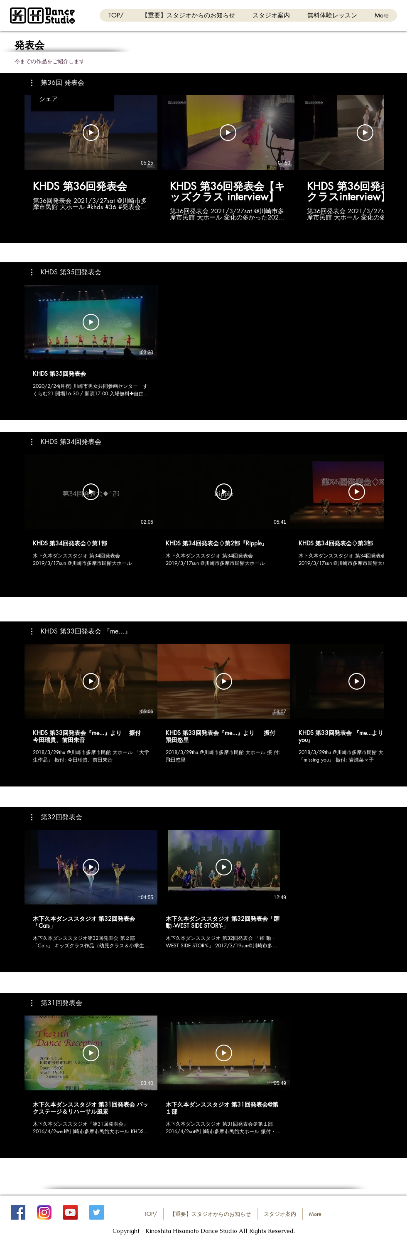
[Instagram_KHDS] (44, 1212)
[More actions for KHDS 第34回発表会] (66, 442)
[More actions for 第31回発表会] (56, 1003)
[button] (57, 82)
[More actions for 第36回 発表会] (57, 82)
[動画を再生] (91, 132)
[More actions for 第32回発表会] (56, 817)
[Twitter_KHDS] (96, 1212)
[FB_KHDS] (18, 1212)
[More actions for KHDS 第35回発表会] (66, 272)
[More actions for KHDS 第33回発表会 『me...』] (81, 631)
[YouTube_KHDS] (70, 1212)
